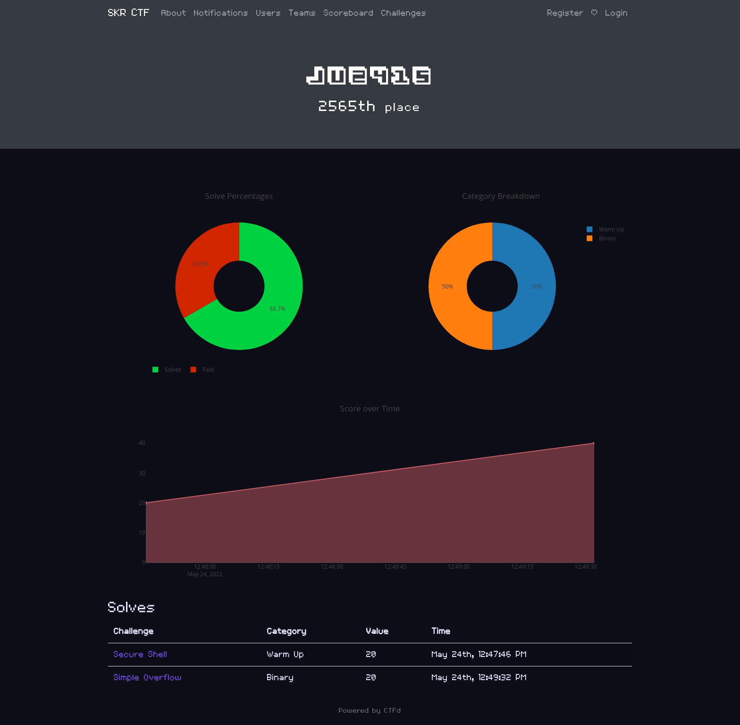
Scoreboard (349, 13)
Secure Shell (141, 654)
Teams (302, 13)
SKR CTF (129, 13)
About (173, 13)
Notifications (221, 13)
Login (616, 13)
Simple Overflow (148, 677)
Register (565, 13)
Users (268, 13)
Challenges (404, 13)
